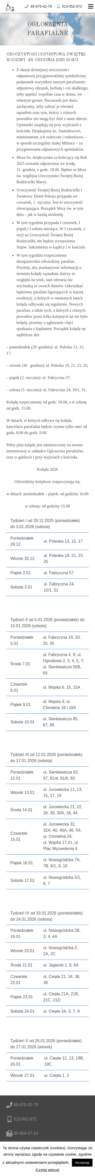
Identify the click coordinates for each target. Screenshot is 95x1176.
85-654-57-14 (26, 1133)
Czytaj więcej (47, 1170)
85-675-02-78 (41, 6)
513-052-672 (72, 6)
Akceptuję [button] (82, 1163)
